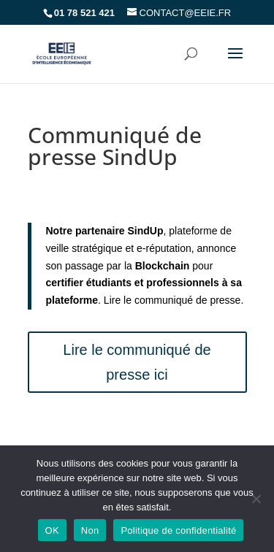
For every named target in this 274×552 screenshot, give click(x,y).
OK (52, 530)
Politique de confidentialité (178, 530)
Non (90, 530)
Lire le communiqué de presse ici (136, 362)
